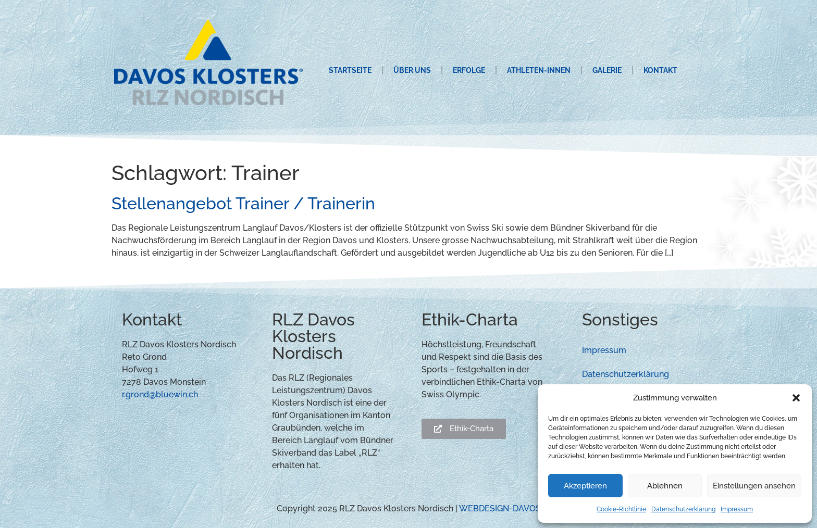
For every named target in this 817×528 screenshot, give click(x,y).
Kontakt (660, 70)
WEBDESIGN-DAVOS (500, 508)
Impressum (737, 509)
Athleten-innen (539, 70)
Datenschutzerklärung (683, 509)
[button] (796, 398)
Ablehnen (665, 486)
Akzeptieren (585, 486)
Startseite (350, 70)
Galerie (607, 70)
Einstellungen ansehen (754, 486)
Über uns (412, 70)
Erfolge (469, 70)
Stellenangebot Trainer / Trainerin (243, 203)
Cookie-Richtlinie (621, 509)
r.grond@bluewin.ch (160, 394)
